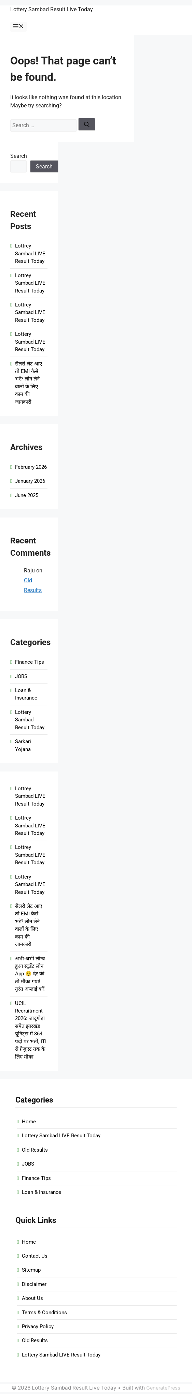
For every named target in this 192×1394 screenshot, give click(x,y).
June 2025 (26, 495)
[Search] (86, 124)
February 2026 (31, 467)
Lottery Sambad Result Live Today (51, 9)
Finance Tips (29, 662)
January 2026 (30, 481)
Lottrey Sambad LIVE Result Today (30, 253)
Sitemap (31, 1270)
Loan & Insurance (41, 1192)
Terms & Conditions (44, 1312)
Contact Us (34, 1256)
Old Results (35, 1150)
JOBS (21, 676)
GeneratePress (163, 1388)
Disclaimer (34, 1284)
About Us (32, 1298)
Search (18, 156)
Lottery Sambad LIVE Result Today (30, 342)
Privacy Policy (38, 1326)
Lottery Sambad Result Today (29, 720)
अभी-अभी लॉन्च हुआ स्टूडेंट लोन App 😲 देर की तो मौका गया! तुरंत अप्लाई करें (30, 974)
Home (29, 1122)
